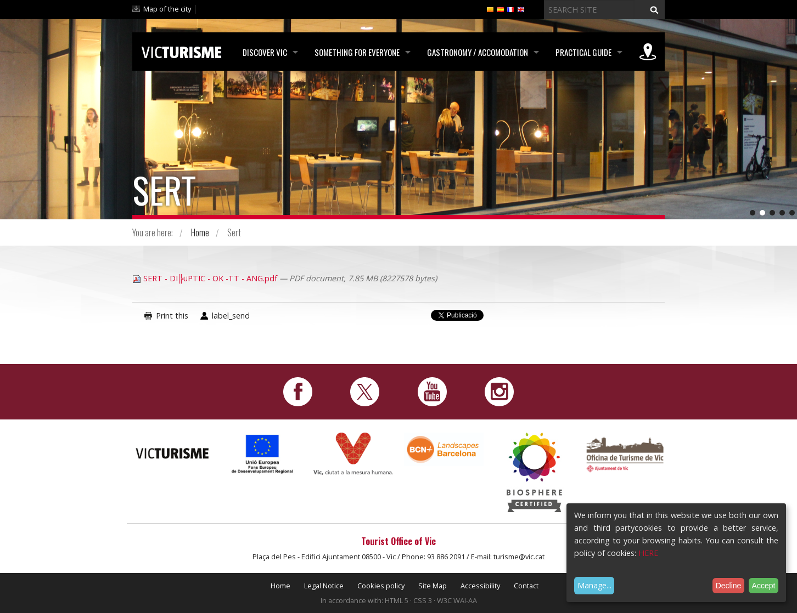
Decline (729, 585)
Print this (172, 315)
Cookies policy (381, 586)
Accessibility (480, 586)
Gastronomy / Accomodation (477, 52)
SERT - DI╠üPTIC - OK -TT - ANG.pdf (205, 278)
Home (200, 232)
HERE (648, 553)
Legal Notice (324, 586)
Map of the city (167, 9)
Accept (764, 585)
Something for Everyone (357, 52)
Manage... (594, 585)
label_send (231, 315)
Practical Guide (583, 52)
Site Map (432, 586)
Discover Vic (265, 52)
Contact (526, 586)
